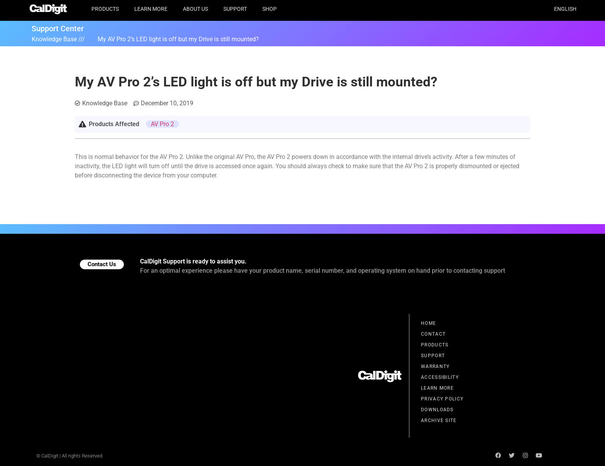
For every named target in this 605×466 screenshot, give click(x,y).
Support (235, 9)
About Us (195, 9)
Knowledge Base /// (58, 39)
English (565, 9)
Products (105, 9)
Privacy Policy (442, 399)
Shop (269, 9)
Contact (433, 334)
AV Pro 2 (162, 124)
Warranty (435, 366)
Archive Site (439, 420)
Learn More (150, 9)
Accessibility (440, 377)
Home (428, 323)
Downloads (437, 409)
